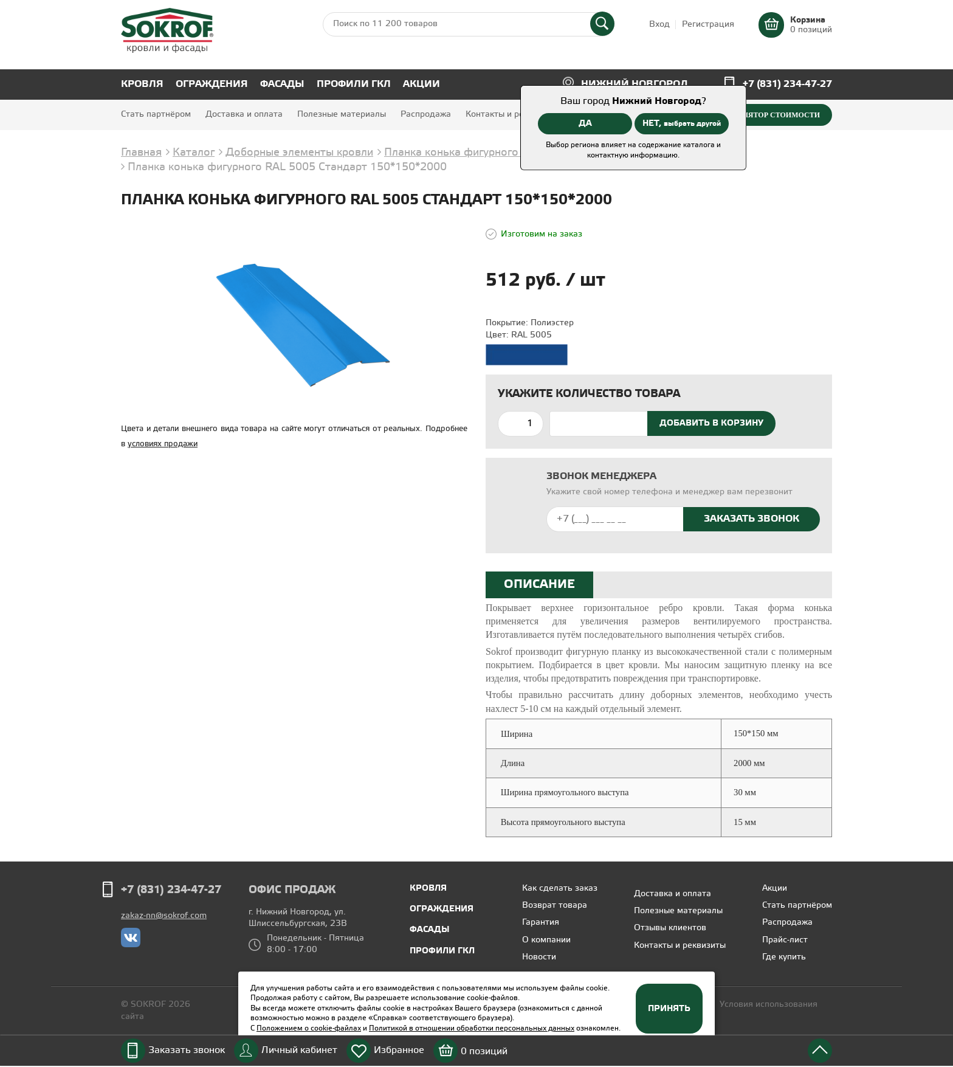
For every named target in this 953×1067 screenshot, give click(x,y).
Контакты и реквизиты (511, 114)
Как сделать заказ (559, 888)
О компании (546, 940)
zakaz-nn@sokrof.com (164, 916)
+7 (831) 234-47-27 (787, 84)
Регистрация (708, 24)
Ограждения (212, 84)
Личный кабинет (299, 1050)
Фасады (282, 84)
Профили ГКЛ (354, 84)
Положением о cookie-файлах (308, 1028)
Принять (669, 1008)
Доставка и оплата (244, 114)
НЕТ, (681, 123)
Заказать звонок (186, 1050)
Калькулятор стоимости (766, 115)
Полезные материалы (341, 114)
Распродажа (426, 114)
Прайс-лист (785, 940)
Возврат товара (554, 905)
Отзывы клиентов (670, 928)
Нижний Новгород (634, 84)
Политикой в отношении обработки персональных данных (471, 1028)
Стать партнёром (156, 114)
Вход (659, 24)
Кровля (142, 84)
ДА (585, 123)
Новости (539, 957)
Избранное (399, 1050)
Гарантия (540, 922)
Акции (421, 84)
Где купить (784, 957)
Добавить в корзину (711, 423)
